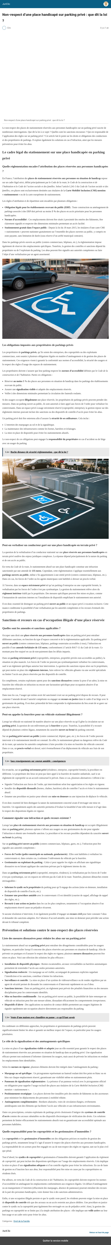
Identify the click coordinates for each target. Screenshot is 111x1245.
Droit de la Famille (22, 1221)
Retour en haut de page (99, 1232)
